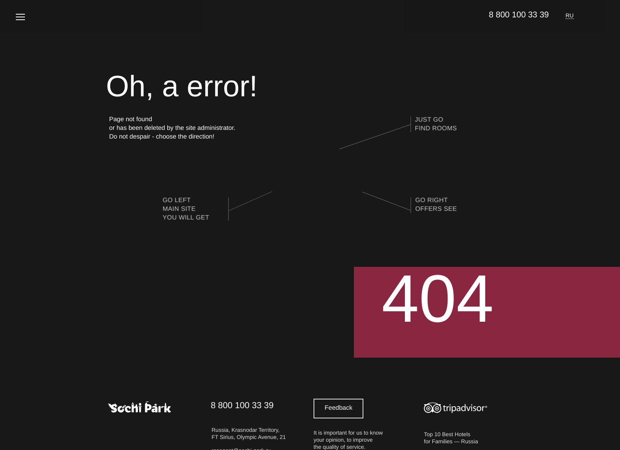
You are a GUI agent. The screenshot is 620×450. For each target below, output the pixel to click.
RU (569, 15)
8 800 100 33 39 (519, 14)
